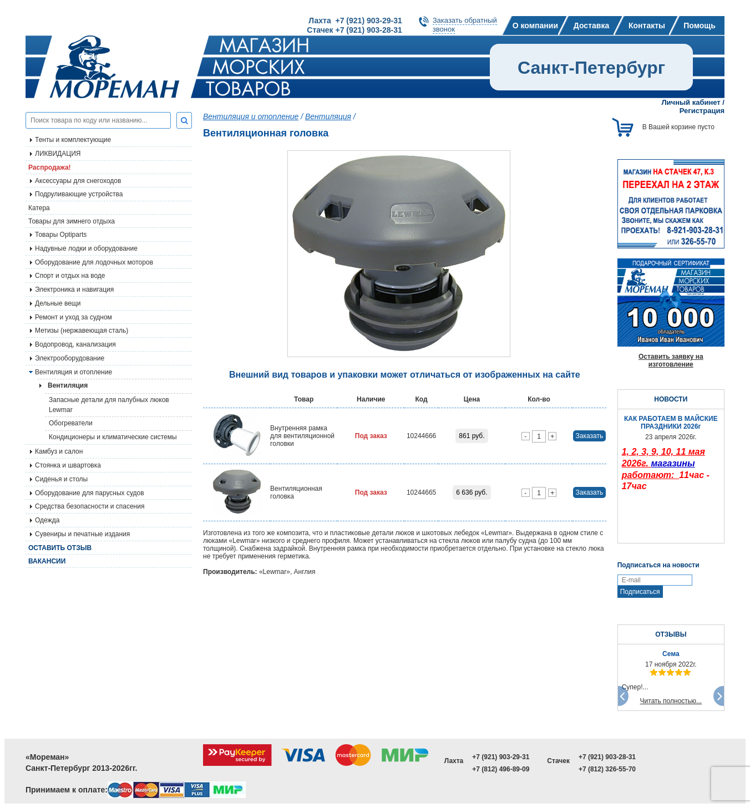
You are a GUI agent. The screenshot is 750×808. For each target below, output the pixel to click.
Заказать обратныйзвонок (465, 24)
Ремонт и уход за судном (73, 317)
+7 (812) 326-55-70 (607, 769)
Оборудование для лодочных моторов (94, 262)
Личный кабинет (690, 102)
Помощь (699, 25)
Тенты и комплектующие (73, 140)
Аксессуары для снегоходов (78, 181)
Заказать (590, 436)
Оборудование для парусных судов (89, 493)
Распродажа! (49, 167)
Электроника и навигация (74, 289)
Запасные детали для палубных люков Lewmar (109, 405)
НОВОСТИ (670, 399)
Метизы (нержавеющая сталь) (81, 330)
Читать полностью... (671, 701)
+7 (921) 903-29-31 (500, 757)
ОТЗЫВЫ (670, 634)
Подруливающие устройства (79, 194)
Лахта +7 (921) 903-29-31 (355, 20)
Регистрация (702, 110)
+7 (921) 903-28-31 (607, 757)
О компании (535, 25)
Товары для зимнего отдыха (71, 221)
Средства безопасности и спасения (89, 506)
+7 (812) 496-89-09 (500, 769)
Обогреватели (71, 423)
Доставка (591, 25)
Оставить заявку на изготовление (670, 360)
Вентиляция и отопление (73, 372)
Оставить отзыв (60, 548)
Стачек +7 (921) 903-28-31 (354, 30)
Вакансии (46, 561)
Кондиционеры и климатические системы (113, 437)
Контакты (647, 25)
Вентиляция (328, 116)
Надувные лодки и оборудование (86, 248)
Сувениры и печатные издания (82, 534)
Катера (39, 208)
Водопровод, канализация (75, 344)
